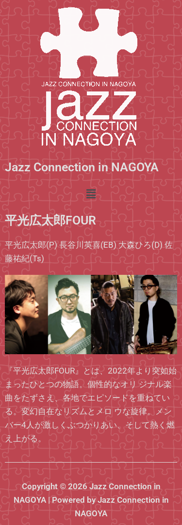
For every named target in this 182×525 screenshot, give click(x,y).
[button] (91, 194)
